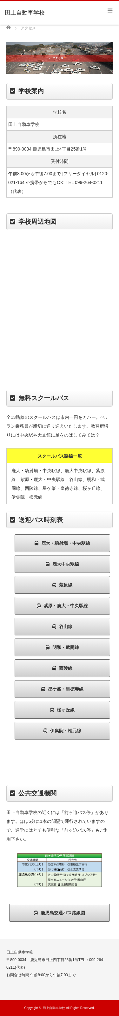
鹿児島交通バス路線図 (59, 912)
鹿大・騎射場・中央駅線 (62, 543)
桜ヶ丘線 (62, 709)
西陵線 (62, 668)
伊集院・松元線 (62, 730)
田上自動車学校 (54, 1008)
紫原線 (62, 584)
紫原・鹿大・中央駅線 (62, 605)
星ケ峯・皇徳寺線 (62, 689)
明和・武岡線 (62, 647)
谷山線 (62, 626)
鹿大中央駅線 (62, 564)
